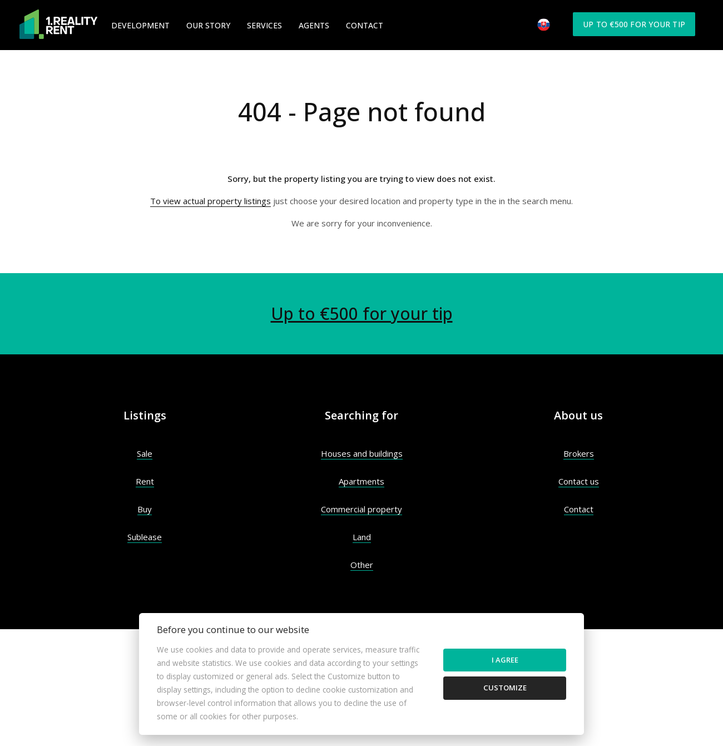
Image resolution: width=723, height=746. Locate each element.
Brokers (578, 453)
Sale (144, 453)
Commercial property (361, 509)
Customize (505, 688)
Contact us (578, 481)
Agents (314, 25)
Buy (144, 509)
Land (362, 536)
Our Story (208, 25)
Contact (364, 25)
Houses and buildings (362, 453)
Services (264, 25)
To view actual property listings (210, 200)
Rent (145, 481)
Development (140, 25)
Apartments (361, 481)
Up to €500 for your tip (634, 24)
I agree (505, 660)
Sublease (144, 536)
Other (361, 564)
